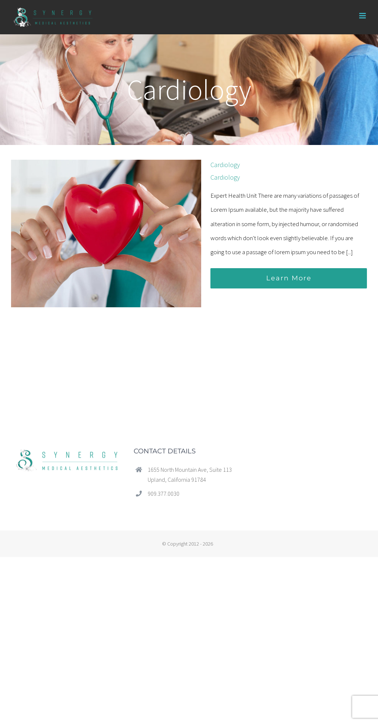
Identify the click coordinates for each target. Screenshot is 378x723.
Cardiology (225, 164)
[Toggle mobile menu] (363, 16)
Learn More (289, 278)
